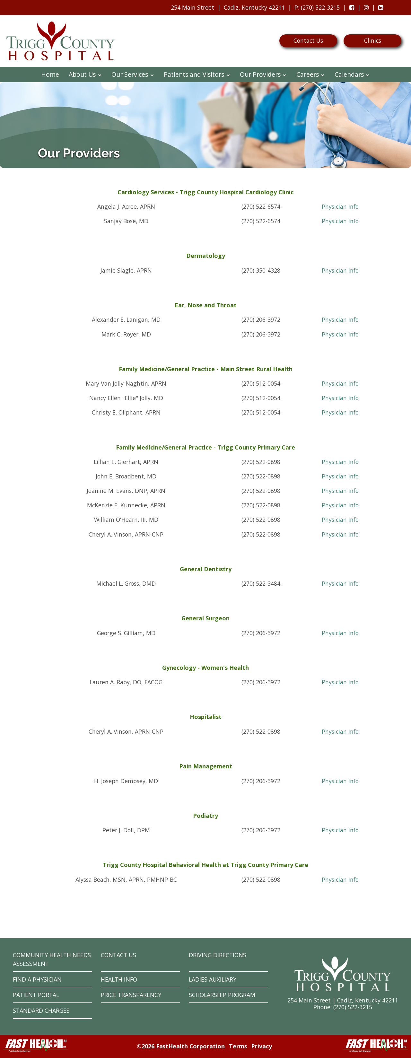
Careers (310, 74)
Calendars (352, 74)
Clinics (372, 40)
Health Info (119, 979)
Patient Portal (36, 995)
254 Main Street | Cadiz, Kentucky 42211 (342, 1000)
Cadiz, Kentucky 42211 (254, 7)
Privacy (261, 1046)
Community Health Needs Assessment (52, 959)
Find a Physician (37, 979)
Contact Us (308, 40)
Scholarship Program (222, 995)
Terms (238, 1046)
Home (50, 74)
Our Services (132, 74)
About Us (85, 74)
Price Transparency (131, 995)
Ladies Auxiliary (212, 979)
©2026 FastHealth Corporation (181, 1046)
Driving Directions (217, 955)
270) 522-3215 (353, 1007)
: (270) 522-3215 (315, 9)
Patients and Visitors (197, 74)
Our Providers (263, 74)
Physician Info (340, 206)
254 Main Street (192, 7)
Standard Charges (41, 1010)
